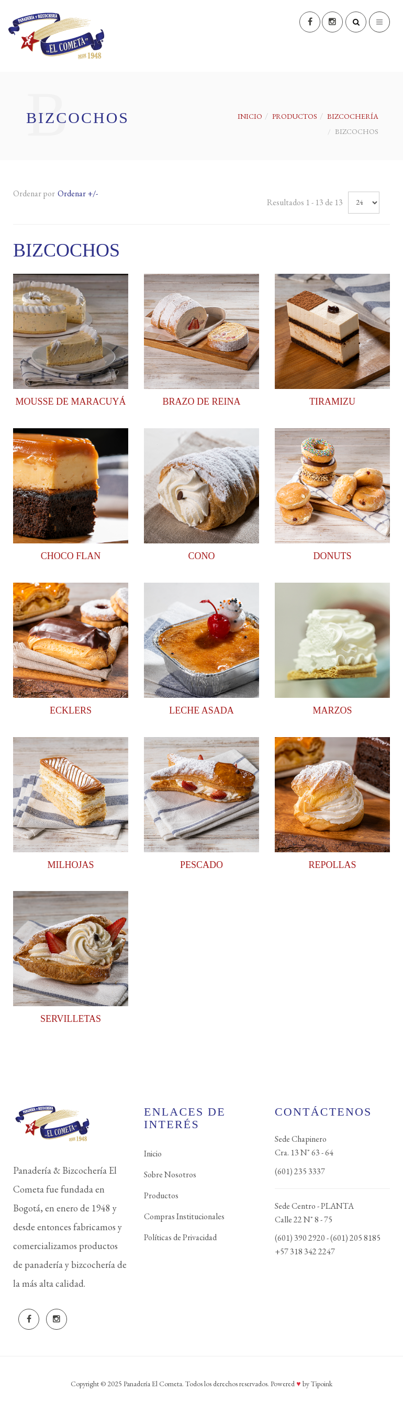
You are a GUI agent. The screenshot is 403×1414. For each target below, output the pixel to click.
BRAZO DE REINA (202, 401)
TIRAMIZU (332, 401)
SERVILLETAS (70, 1019)
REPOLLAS (332, 865)
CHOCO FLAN (71, 556)
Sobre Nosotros (170, 1174)
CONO (201, 556)
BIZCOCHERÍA (352, 116)
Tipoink (321, 1383)
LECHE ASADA (201, 710)
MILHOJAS (70, 865)
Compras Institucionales (184, 1216)
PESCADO (201, 865)
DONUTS (332, 556)
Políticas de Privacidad (180, 1237)
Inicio (250, 116)
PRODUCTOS (294, 116)
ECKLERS (71, 710)
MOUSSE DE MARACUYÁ (70, 401)
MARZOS (332, 710)
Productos (161, 1195)
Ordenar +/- (78, 193)
